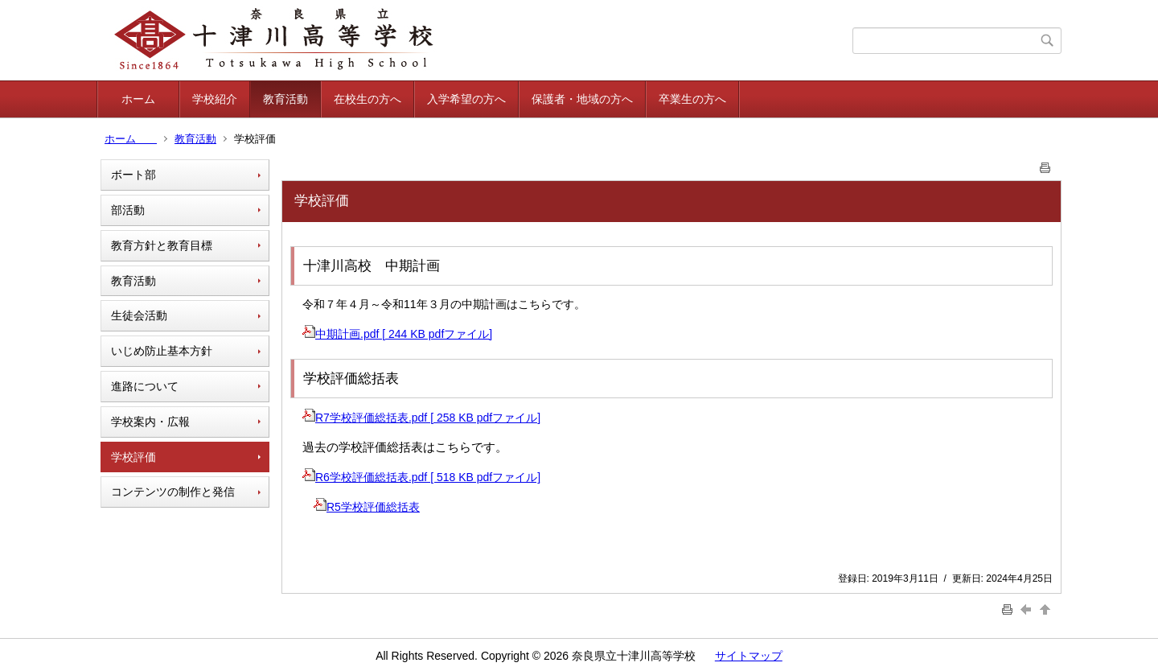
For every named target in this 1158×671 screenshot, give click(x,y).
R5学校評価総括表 (367, 506)
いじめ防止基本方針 (161, 350)
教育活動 (285, 99)
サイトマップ (748, 655)
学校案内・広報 (150, 421)
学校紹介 (214, 99)
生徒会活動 (139, 315)
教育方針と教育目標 (161, 245)
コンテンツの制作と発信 (173, 491)
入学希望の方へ (466, 99)
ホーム (149, 99)
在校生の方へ (367, 99)
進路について (145, 386)
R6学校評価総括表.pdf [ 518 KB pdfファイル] (421, 477)
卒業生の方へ (692, 99)
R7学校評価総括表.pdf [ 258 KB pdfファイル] (421, 417)
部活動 (128, 210)
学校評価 (133, 457)
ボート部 (133, 174)
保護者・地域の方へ (582, 99)
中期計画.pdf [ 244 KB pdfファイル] (397, 333)
